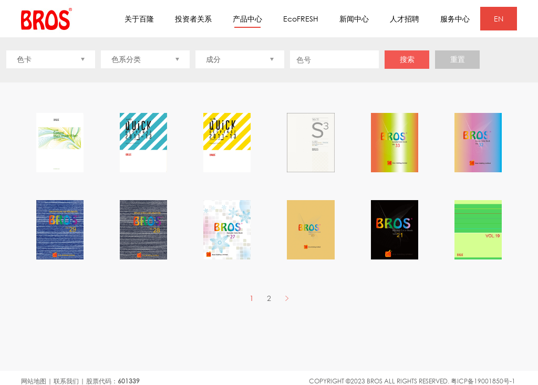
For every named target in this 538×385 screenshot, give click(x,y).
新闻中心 (354, 18)
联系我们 (66, 381)
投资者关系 (193, 18)
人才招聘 (404, 18)
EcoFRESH (300, 18)
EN (498, 18)
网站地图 (33, 381)
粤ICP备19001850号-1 (483, 381)
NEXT (287, 298)
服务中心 (455, 18)
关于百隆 (139, 18)
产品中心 (247, 21)
